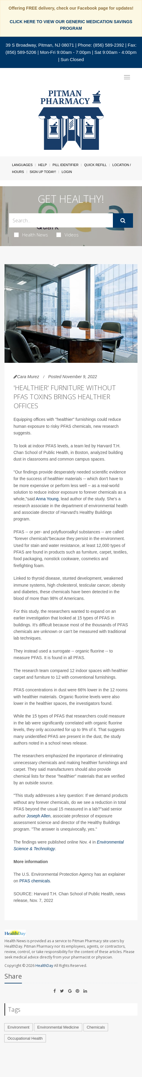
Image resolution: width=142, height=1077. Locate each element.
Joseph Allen (38, 815)
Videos (67, 235)
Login (67, 172)
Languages (22, 165)
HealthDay (44, 965)
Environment (18, 1027)
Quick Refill (95, 165)
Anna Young (47, 498)
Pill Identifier (65, 165)
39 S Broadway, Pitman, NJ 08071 (39, 45)
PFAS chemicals (34, 880)
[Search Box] (61, 220)
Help (42, 165)
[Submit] (123, 220)
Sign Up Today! (43, 172)
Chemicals (96, 1027)
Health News (31, 235)
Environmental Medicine (58, 1027)
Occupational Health (25, 1038)
